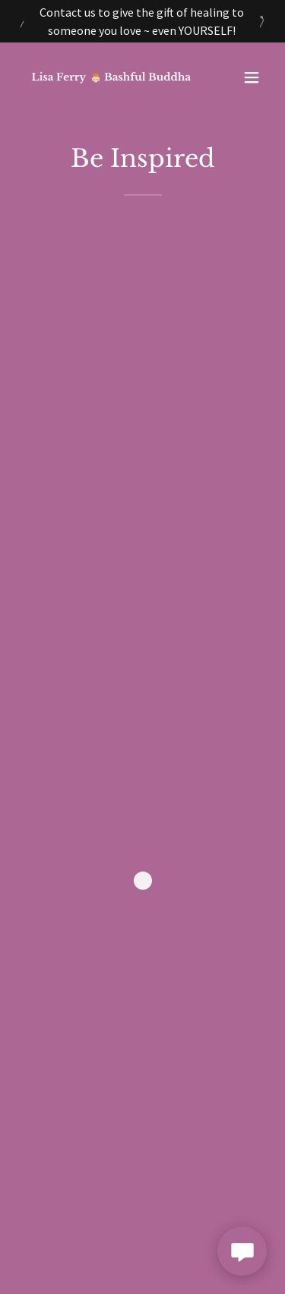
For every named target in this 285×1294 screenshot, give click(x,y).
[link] (105, 77)
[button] (251, 77)
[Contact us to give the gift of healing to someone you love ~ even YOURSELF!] (142, 21)
